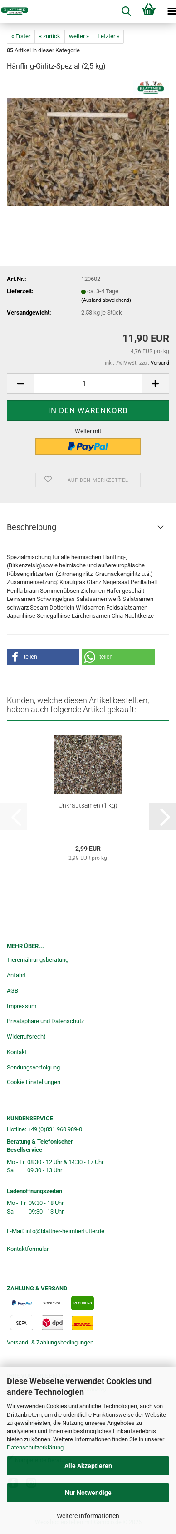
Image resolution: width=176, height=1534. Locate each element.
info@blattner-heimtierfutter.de (64, 1231)
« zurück (49, 36)
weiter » (79, 36)
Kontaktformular (28, 1248)
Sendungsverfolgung (33, 1067)
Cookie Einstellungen (33, 1082)
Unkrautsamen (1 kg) (88, 805)
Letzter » (108, 36)
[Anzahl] (88, 383)
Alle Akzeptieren (88, 1465)
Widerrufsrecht (26, 1036)
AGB (12, 990)
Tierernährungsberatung (37, 959)
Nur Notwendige (88, 1492)
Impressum (21, 1006)
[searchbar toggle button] (126, 11)
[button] (20, 383)
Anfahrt (16, 975)
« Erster (20, 36)
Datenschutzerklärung (35, 1447)
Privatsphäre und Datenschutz (45, 1021)
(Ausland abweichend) (106, 300)
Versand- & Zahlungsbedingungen (50, 1342)
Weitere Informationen (88, 1515)
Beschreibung (31, 527)
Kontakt (17, 1052)
